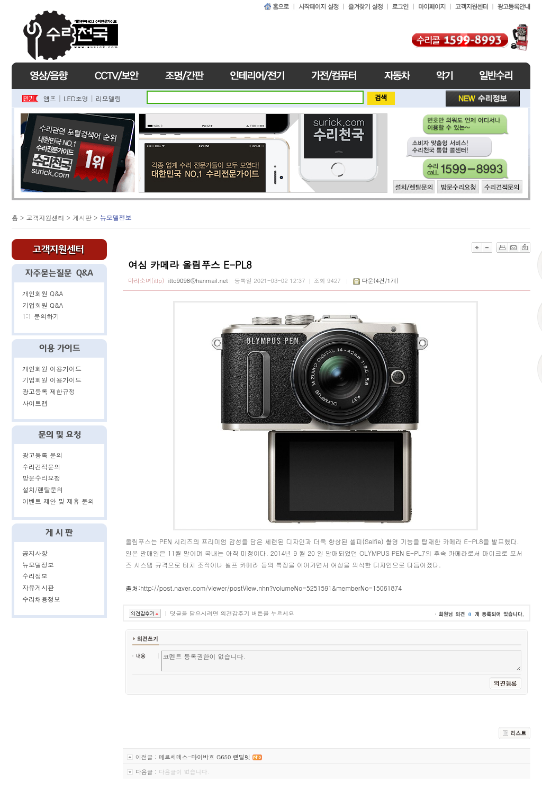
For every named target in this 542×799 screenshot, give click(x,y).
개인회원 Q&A (43, 293)
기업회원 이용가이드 (52, 379)
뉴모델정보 (38, 564)
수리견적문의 (41, 466)
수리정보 (35, 575)
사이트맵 (35, 402)
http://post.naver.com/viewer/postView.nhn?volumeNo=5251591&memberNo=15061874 (271, 587)
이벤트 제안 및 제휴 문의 (58, 500)
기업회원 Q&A (43, 304)
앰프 (49, 98)
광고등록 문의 (42, 454)
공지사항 (35, 552)
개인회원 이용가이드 (52, 368)
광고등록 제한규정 (48, 391)
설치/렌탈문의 (42, 489)
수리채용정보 (41, 598)
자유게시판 (38, 587)
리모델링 (108, 98)
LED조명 (76, 98)
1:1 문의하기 (40, 316)
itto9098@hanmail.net (198, 281)
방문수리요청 (41, 477)
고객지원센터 (45, 217)
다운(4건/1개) (380, 281)
